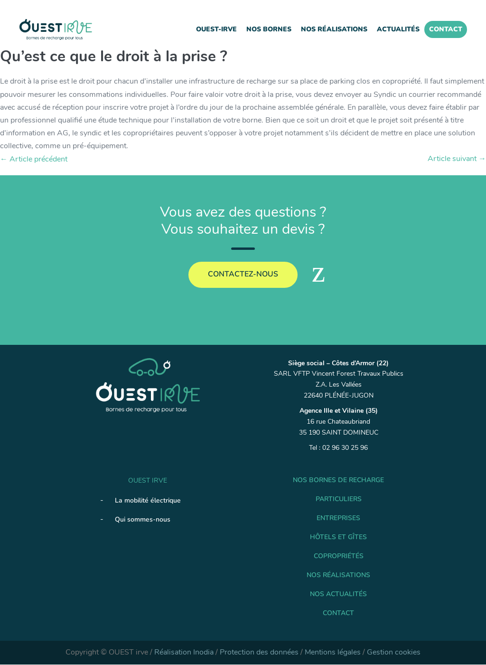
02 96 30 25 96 (345, 448)
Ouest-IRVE (216, 29)
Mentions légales (333, 652)
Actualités (398, 29)
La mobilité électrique (148, 500)
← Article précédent (33, 159)
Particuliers (339, 499)
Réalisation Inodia (184, 652)
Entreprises (338, 518)
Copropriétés (339, 556)
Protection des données (259, 652)
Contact (445, 29)
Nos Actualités (338, 594)
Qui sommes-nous (142, 519)
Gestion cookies (394, 652)
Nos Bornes (268, 29)
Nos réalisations (334, 29)
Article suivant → (457, 158)
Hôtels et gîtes (338, 537)
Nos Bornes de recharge (338, 480)
